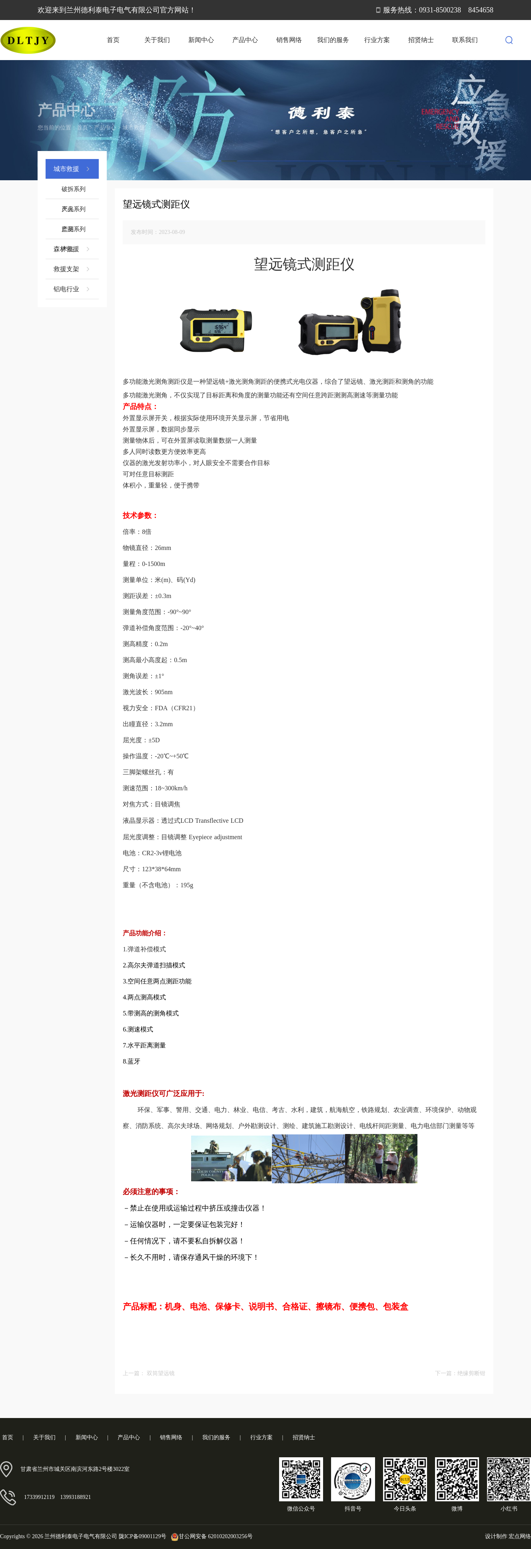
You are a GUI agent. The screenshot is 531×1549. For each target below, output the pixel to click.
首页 (113, 39)
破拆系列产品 (74, 192)
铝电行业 (72, 289)
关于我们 (157, 39)
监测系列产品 (74, 232)
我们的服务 (333, 39)
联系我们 (465, 39)
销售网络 (289, 39)
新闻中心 (201, 39)
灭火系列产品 (74, 212)
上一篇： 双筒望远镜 (149, 1373)
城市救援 (133, 119)
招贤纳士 (421, 39)
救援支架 (72, 269)
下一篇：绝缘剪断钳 (460, 1373)
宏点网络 (520, 1536)
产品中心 (245, 39)
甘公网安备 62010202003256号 (210, 1536)
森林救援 (72, 249)
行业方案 (377, 39)
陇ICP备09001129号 (142, 1536)
